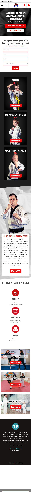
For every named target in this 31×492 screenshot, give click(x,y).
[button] (16, 5)
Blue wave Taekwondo (7, 1)
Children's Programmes (15, 26)
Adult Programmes (15, 30)
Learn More (15, 105)
